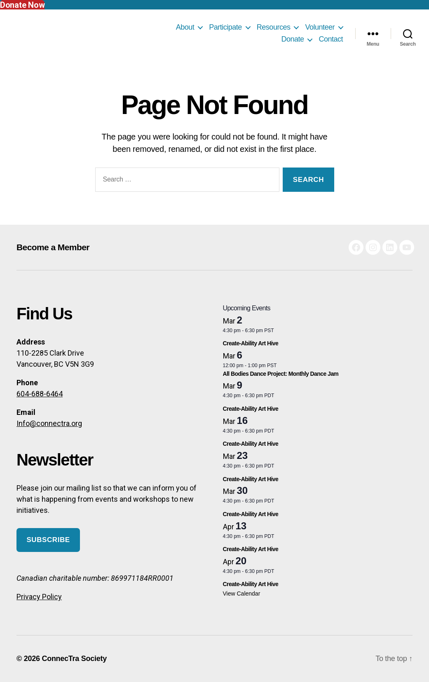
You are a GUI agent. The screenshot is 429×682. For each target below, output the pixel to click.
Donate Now (22, 5)
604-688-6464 (39, 393)
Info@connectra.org (49, 423)
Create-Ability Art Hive (251, 343)
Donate (292, 39)
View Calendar (241, 593)
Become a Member (52, 247)
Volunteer (320, 27)
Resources (274, 27)
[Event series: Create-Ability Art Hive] (318, 336)
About (185, 27)
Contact (331, 39)
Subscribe (48, 540)
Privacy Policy (39, 596)
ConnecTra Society (74, 658)
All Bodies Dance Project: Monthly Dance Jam (281, 373)
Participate (225, 27)
